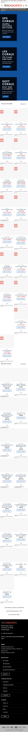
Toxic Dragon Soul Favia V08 (21, 210)
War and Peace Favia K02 (21, 153)
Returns (5, 688)
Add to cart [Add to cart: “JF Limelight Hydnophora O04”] (7, 186)
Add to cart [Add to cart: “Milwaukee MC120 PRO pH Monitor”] (7, 450)
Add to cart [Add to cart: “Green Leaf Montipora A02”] (21, 327)
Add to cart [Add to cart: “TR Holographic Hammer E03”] (7, 300)
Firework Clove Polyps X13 (21, 267)
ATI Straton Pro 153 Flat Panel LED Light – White (21, 476)
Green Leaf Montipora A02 (21, 323)
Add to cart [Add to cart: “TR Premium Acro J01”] (7, 241)
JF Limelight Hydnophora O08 (7, 267)
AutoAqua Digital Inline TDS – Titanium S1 (21, 505)
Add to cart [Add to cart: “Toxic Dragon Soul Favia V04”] (7, 355)
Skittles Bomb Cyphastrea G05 (21, 181)
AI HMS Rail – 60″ (21, 414)
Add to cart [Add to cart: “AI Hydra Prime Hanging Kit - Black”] (7, 569)
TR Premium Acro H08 (21, 295)
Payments (6, 682)
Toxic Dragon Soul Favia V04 (7, 351)
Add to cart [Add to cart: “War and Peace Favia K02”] (21, 157)
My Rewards (6, 663)
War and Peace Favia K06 (7, 125)
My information (7, 667)
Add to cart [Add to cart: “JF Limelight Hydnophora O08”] (7, 271)
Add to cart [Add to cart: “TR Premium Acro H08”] (21, 298)
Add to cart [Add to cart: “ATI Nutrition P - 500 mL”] (21, 569)
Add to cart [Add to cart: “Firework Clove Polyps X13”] (21, 271)
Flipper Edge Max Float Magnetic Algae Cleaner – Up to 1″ (7, 476)
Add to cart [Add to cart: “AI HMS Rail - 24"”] (7, 596)
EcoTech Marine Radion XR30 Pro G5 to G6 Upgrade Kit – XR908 (7, 416)
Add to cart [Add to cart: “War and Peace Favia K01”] (21, 129)
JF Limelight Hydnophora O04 (7, 181)
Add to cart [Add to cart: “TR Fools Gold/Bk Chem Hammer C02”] (21, 243)
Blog (4, 709)
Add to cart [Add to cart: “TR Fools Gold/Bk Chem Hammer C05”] (7, 157)
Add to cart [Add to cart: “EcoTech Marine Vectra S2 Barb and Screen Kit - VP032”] (7, 541)
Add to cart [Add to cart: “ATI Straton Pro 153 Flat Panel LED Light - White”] (21, 481)
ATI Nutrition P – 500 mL (21, 565)
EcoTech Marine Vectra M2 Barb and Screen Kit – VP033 (7, 506)
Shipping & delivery (8, 685)
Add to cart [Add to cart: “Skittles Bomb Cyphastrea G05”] (21, 186)
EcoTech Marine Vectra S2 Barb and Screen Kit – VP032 (7, 536)
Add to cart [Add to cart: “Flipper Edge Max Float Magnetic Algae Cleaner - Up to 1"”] (7, 481)
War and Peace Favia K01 (21, 125)
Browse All (24, 104)
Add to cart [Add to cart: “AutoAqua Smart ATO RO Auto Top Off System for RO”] (7, 390)
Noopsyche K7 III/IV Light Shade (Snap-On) (21, 446)
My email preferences (9, 670)
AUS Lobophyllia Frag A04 (7, 210)
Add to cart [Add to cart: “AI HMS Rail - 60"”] (21, 417)
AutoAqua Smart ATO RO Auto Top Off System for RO (7, 386)
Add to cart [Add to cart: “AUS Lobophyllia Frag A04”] (7, 214)
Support (5, 691)
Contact (5, 712)
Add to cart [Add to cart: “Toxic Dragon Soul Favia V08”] (21, 214)
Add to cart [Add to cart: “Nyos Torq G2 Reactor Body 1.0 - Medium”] (21, 539)
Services (5, 706)
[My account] (23, 5)
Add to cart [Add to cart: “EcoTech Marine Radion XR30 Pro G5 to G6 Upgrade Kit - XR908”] (7, 421)
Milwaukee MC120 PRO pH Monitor (7, 446)
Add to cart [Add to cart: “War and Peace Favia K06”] (7, 129)
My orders (6, 660)
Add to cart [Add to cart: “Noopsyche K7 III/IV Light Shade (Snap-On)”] (21, 451)
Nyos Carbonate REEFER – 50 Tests (21, 385)
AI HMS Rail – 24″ (7, 593)
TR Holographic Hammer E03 (7, 295)
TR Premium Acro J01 (6, 238)
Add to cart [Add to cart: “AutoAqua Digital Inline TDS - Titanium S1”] (21, 509)
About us (5, 703)
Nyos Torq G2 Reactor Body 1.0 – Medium (21, 535)
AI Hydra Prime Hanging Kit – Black (7, 565)
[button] (2, 5)
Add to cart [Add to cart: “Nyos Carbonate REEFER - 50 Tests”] (21, 389)
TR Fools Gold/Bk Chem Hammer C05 (7, 153)
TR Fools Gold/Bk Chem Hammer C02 (21, 238)
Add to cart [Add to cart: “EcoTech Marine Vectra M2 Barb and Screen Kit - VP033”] (7, 511)
